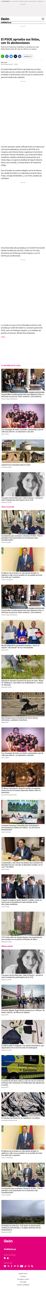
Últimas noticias (7, 946)
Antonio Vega (5, 399)
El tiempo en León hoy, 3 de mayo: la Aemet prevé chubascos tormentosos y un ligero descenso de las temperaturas (21, 1228)
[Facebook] (7, 56)
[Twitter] (15, 56)
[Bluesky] (11, 56)
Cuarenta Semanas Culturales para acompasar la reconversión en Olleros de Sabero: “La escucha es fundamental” (20, 828)
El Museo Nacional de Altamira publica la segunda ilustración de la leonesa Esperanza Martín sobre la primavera (21, 790)
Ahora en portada (7, 507)
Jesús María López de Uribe (9, 795)
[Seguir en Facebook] (11, 1266)
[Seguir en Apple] (8, 1258)
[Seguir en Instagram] (18, 1266)
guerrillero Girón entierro (23, 1)
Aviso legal (23, 1282)
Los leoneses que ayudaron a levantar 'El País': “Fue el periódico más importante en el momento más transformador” (21, 538)
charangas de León (40, 1)
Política (3, 337)
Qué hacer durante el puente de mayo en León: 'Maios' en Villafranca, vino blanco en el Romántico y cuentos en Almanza (22, 683)
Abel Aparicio (14, 399)
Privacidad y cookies (23, 1279)
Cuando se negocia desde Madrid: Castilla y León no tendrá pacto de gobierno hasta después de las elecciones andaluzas (21, 902)
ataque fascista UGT (32, 1)
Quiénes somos (23, 1273)
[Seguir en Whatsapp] (29, 1266)
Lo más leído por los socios (11, 365)
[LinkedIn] (19, 56)
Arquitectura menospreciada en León (15, 465)
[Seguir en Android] (5, 1258)
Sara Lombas (5, 434)
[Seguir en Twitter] (8, 1266)
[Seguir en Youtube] (21, 1266)
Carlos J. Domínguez (7, 579)
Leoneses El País (15, 1)
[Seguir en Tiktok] (25, 1266)
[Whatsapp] (2, 56)
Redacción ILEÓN (6, 502)
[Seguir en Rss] (32, 1266)
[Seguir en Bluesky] (5, 1266)
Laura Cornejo (5, 906)
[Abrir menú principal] (43, 19)
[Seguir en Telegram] (15, 1266)
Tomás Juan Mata (6, 467)
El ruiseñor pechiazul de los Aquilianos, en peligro (20, 1118)
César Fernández (6, 542)
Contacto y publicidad (23, 1285)
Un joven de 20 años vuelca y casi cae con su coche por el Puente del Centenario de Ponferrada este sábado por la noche (22, 1083)
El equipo (23, 1276)
